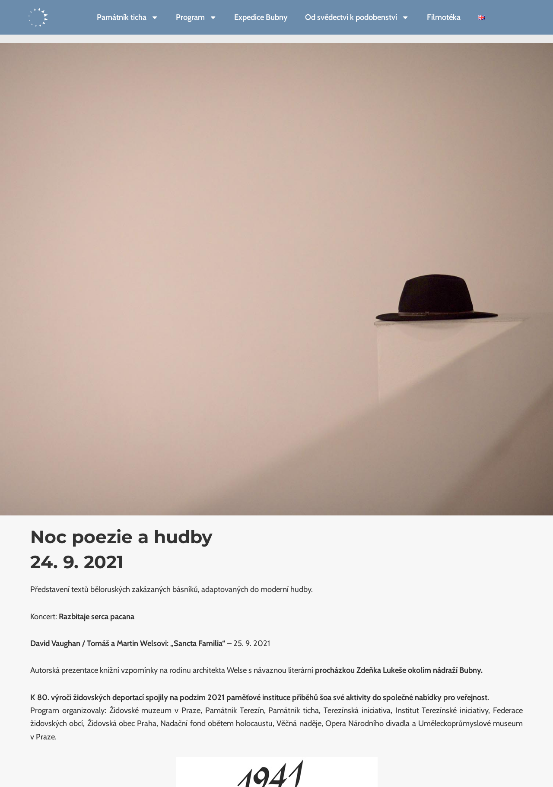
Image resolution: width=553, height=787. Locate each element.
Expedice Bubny (261, 17)
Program (196, 17)
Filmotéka (444, 17)
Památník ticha (128, 17)
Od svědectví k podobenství (357, 17)
